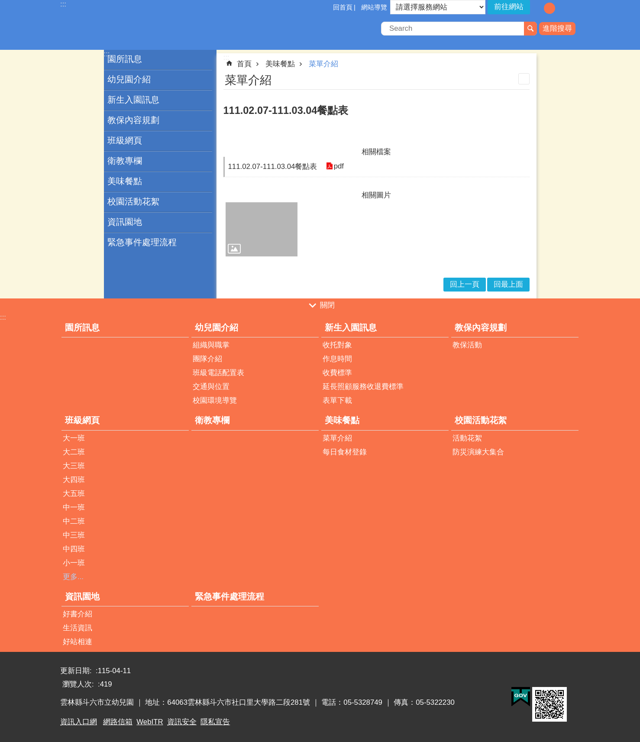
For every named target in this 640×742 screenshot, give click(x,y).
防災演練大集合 (478, 452)
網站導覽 (374, 7)
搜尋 (530, 29)
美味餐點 (124, 181)
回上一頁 (464, 284)
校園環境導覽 (215, 400)
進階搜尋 (557, 28)
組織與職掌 (211, 345)
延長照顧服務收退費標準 (363, 386)
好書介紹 (77, 614)
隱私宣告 (215, 722)
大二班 (74, 452)
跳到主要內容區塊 (4, 4)
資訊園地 (124, 222)
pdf (338, 166)
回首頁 (342, 7)
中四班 (74, 549)
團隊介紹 (207, 359)
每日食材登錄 (345, 452)
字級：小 (537, 8)
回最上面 (508, 284)
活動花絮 (467, 438)
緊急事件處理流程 (142, 242)
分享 (573, 7)
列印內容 (524, 78)
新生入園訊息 (133, 99)
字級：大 (562, 8)
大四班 (74, 480)
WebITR (149, 722)
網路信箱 (118, 722)
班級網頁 (124, 140)
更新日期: (77, 671)
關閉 (327, 305)
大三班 (74, 466)
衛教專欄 (124, 160)
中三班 (74, 535)
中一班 (74, 507)
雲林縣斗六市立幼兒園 (136, 29)
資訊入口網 (78, 722)
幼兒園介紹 (129, 79)
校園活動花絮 (133, 201)
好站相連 (77, 642)
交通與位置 (211, 386)
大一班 (74, 438)
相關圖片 (376, 195)
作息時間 (337, 359)
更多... (73, 577)
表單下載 (337, 400)
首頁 (244, 64)
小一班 (74, 563)
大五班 (74, 493)
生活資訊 (77, 628)
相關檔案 (376, 152)
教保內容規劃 (133, 120)
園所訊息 (124, 59)
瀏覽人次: (79, 684)
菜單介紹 (323, 64)
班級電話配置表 (218, 373)
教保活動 (467, 345)
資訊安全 (182, 722)
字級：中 (549, 8)
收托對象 (337, 345)
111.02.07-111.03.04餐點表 (272, 166)
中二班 (74, 521)
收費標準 (337, 373)
